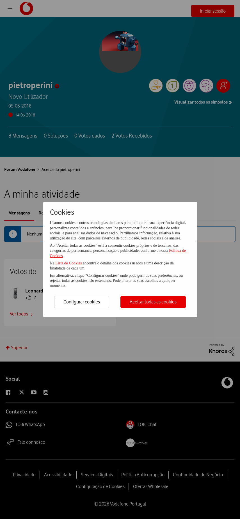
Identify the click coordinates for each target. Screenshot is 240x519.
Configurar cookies (81, 302)
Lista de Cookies (69, 263)
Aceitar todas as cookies (153, 302)
